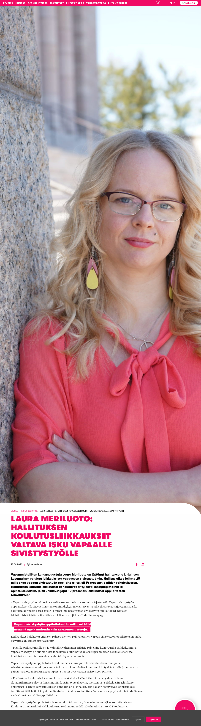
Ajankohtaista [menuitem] (38, 3)
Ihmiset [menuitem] (20, 3)
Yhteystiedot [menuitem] (75, 3)
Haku (158, 3)
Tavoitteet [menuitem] (57, 3)
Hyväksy (153, 719)
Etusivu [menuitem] (8, 3)
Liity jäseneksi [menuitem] (118, 3)
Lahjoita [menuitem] (190, 3)
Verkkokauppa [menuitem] (96, 3)
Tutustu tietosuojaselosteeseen (114, 719)
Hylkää (138, 719)
